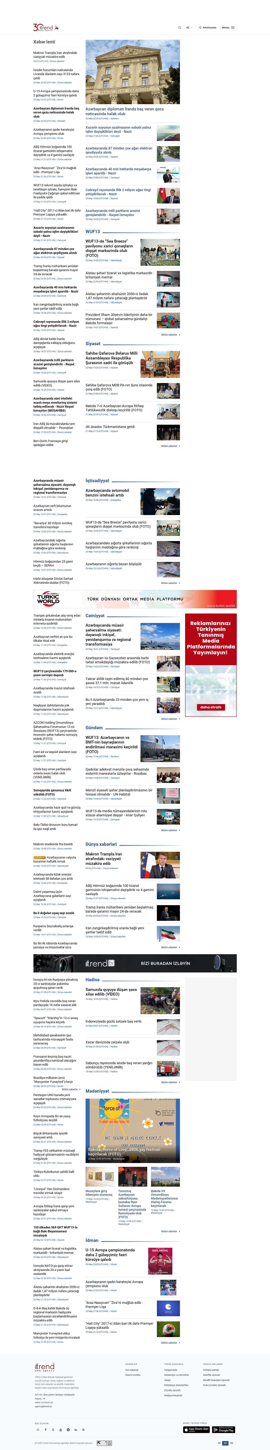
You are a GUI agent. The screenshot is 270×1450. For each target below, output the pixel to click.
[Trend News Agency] (44, 1367)
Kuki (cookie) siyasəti (214, 1385)
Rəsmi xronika (132, 1375)
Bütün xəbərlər (169, 334)
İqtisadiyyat (97, 480)
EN (219, 1443)
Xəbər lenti (44, 41)
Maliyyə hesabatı (173, 1395)
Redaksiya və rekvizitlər (176, 1375)
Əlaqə (167, 1380)
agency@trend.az (43, 1406)
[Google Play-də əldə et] (223, 1429)
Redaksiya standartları (176, 1385)
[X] (53, 1430)
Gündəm (94, 727)
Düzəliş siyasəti (172, 1390)
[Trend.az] (46, 27)
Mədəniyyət (97, 1091)
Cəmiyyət (95, 615)
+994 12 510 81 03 (44, 1402)
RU (231, 1443)
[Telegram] (68, 1430)
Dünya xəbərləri (101, 844)
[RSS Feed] (83, 1430)
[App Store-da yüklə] (196, 1429)
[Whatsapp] (38, 1430)
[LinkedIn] (76, 1430)
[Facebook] (46, 1430)
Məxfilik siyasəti (211, 1375)
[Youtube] (61, 1430)
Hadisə (93, 979)
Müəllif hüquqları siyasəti (216, 1380)
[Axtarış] (179, 27)
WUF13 (93, 231)
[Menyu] (228, 27)
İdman (92, 1240)
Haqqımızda (170, 1370)
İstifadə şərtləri (211, 1370)
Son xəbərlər (131, 1370)
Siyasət (93, 343)
